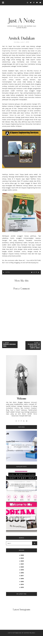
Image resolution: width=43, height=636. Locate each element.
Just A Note (21, 20)
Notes (7, 272)
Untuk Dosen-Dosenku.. (17, 77)
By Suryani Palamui (28, 633)
